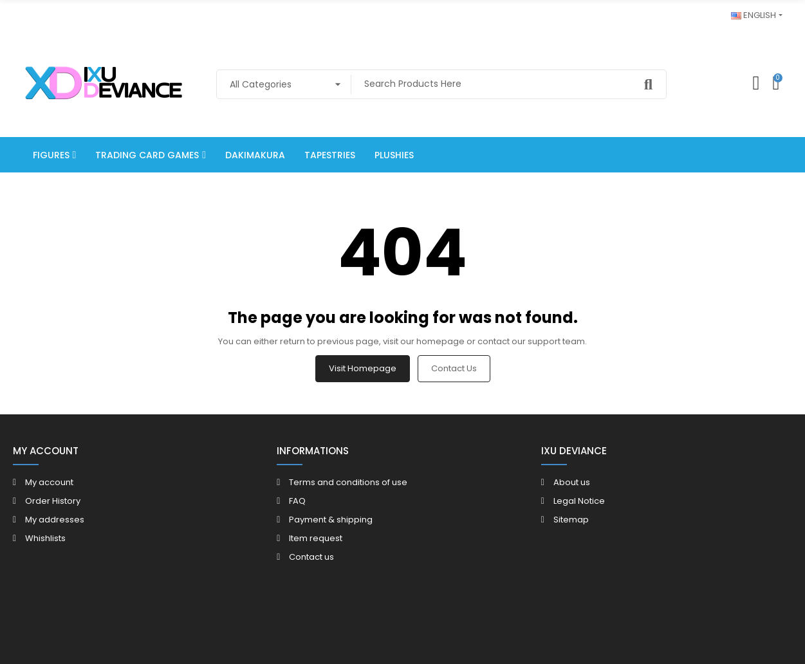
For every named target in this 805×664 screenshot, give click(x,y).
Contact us (454, 368)
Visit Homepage (362, 368)
